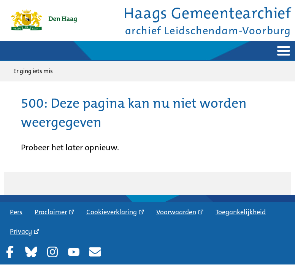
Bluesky (31, 252)
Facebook (10, 252)
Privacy (21, 231)
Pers (16, 212)
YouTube (74, 252)
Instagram (52, 252)
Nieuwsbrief (95, 252)
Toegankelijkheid (241, 212)
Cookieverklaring (111, 212)
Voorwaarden (176, 212)
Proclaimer (51, 212)
